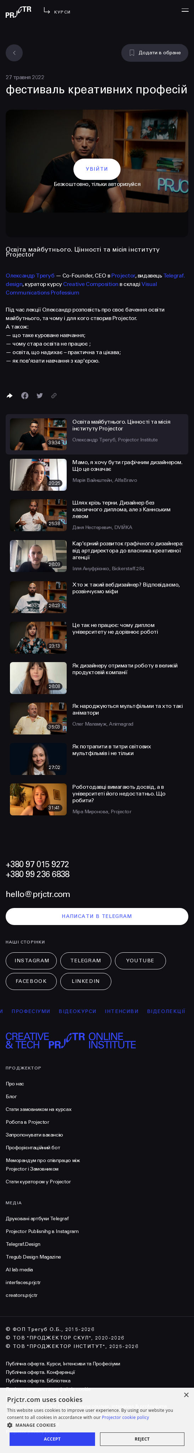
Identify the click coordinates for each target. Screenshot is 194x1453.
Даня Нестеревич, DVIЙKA (102, 527)
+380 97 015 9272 (37, 864)
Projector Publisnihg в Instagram (42, 1231)
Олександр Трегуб (30, 275)
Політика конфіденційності (36, 1398)
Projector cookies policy (32, 1423)
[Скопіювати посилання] (54, 395)
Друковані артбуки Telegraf (37, 1219)
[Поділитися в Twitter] (39, 395)
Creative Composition (90, 284)
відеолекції (174, 1011)
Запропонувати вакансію (34, 1135)
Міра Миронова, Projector (101, 812)
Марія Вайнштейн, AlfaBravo (104, 480)
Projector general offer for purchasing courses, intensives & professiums (86, 1406)
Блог (11, 1097)
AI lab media (19, 1270)
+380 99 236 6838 (37, 874)
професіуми (39, 1011)
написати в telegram (97, 916)
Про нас (15, 1084)
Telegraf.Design (23, 1244)
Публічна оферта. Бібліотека (38, 1381)
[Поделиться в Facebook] (24, 395)
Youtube (140, 961)
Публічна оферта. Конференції (40, 1372)
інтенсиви (130, 1011)
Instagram (32, 961)
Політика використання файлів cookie (48, 1389)
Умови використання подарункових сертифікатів (61, 1415)
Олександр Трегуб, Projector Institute (114, 440)
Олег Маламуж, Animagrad (102, 724)
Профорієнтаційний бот (33, 1148)
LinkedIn (86, 981)
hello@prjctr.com (38, 894)
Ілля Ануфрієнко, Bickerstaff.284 (108, 569)
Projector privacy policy (32, 1432)
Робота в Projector (27, 1122)
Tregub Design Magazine (33, 1257)
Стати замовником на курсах (38, 1109)
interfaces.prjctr (23, 1282)
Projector (123, 275)
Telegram (85, 961)
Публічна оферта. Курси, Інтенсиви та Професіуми (63, 1364)
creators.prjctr (22, 1295)
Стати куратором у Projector (38, 1182)
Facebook (31, 981)
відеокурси (86, 1011)
